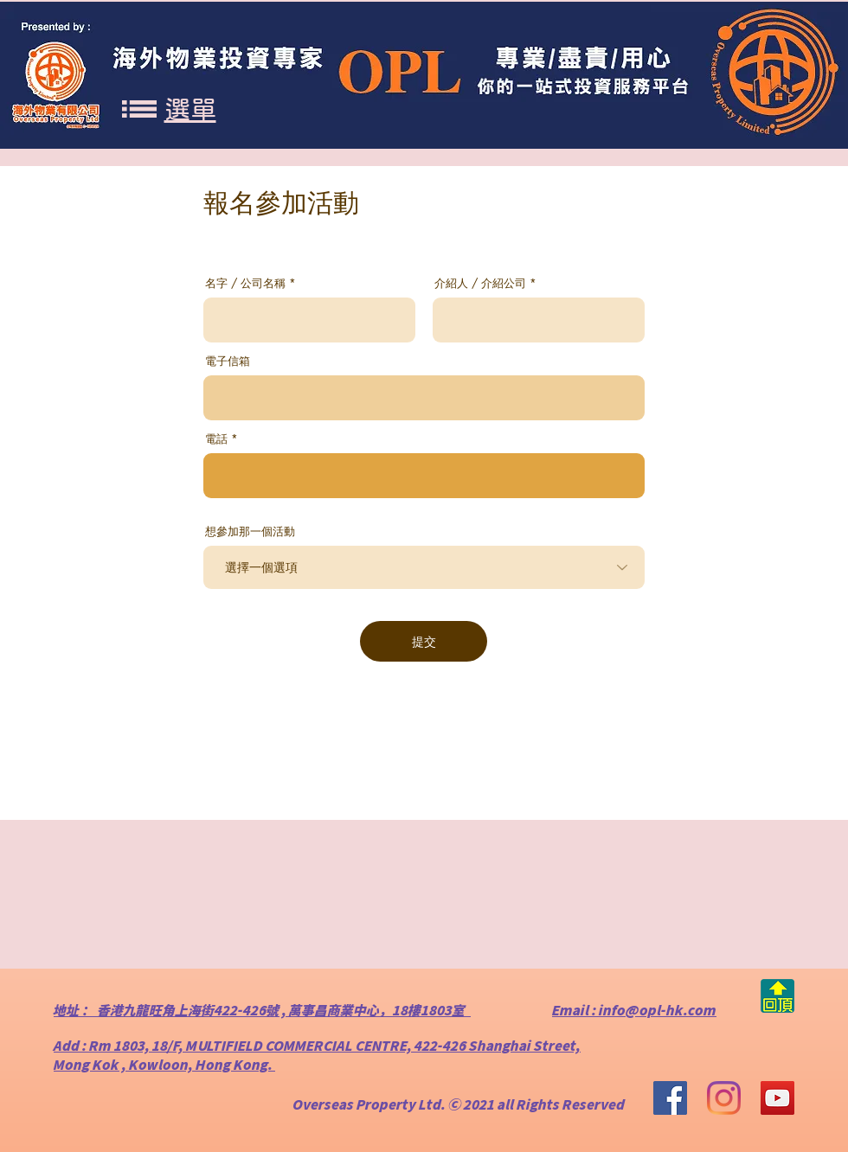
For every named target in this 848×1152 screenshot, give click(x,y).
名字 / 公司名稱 (245, 283)
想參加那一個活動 (250, 531)
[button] (139, 109)
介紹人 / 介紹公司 (480, 283)
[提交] (423, 641)
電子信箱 (227, 361)
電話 (216, 439)
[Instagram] (724, 1098)
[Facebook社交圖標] (670, 1098)
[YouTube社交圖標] (777, 1098)
